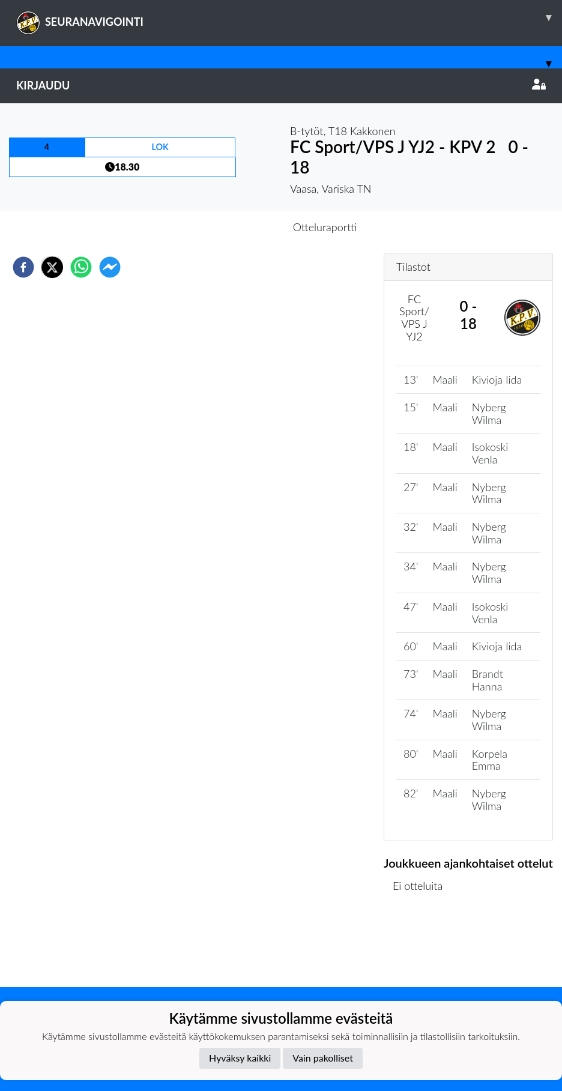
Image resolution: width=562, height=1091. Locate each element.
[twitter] (52, 267)
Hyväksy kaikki (240, 1057)
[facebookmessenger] (110, 267)
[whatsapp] (81, 267)
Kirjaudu (281, 85)
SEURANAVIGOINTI (289, 17)
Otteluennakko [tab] (239, 227)
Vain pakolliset (322, 1057)
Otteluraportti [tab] (325, 227)
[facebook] (23, 267)
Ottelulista (422, 946)
